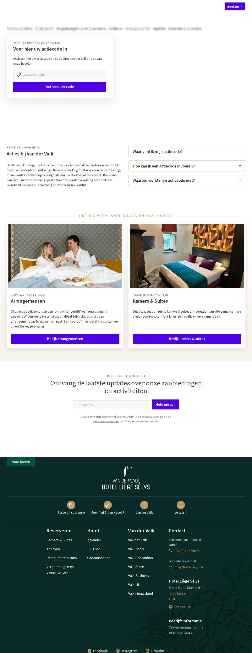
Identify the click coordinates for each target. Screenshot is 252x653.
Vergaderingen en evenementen (81, 28)
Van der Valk (144, 508)
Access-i (181, 508)
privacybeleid (154, 417)
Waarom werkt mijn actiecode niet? (187, 180)
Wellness (115, 28)
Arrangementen (138, 28)
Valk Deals (136, 548)
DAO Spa (93, 548)
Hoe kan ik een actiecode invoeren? (187, 166)
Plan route (180, 606)
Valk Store (136, 566)
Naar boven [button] (21, 461)
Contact (175, 6)
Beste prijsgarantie (71, 508)
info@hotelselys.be (186, 567)
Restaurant (44, 28)
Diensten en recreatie (185, 28)
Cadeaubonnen (98, 557)
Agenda (159, 28)
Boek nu (235, 6)
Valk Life (134, 584)
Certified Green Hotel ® (107, 508)
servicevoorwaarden (106, 421)
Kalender (94, 540)
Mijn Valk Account (196, 6)
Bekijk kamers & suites (187, 338)
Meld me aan (165, 404)
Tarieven (53, 548)
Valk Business (138, 575)
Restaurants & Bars (61, 557)
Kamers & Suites (19, 28)
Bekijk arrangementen (65, 338)
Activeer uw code (60, 86)
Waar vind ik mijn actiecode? (187, 151)
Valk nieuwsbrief (140, 593)
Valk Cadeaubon (140, 557)
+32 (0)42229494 (184, 550)
